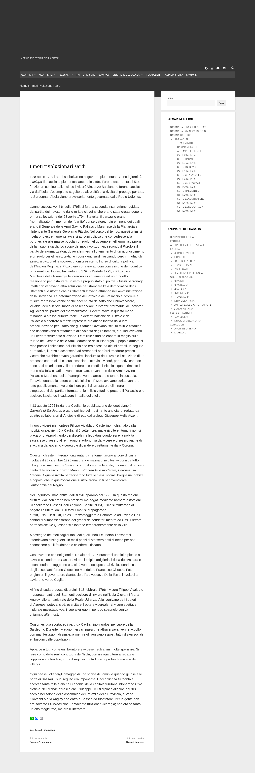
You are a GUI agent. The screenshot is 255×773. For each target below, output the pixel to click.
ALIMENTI (179, 281)
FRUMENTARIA (181, 296)
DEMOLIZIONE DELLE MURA (188, 273)
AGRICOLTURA (177, 324)
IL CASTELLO (180, 257)
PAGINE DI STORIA (173, 74)
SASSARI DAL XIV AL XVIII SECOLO (188, 131)
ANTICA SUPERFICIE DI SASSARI (187, 245)
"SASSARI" (66, 74)
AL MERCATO (180, 285)
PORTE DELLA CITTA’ (184, 261)
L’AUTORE (191, 74)
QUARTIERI (28, 74)
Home (24, 85)
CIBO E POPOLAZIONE (181, 277)
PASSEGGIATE (181, 269)
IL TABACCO (180, 332)
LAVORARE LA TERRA (185, 328)
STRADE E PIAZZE (183, 265)
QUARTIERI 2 (47, 74)
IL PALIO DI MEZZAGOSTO (187, 320)
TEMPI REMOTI (185, 143)
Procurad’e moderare (40, 742)
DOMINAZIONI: (181, 139)
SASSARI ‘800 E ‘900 (180, 135)
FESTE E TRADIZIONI (181, 312)
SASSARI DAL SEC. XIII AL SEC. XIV (188, 127)
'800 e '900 (103, 74)
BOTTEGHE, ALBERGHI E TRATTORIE (192, 304)
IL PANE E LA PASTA (184, 300)
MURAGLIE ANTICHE (184, 253)
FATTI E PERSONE (85, 74)
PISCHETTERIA (181, 292)
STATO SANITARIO (183, 308)
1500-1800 (49, 730)
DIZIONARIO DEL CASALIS (128, 74)
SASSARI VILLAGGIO (187, 147)
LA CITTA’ (175, 249)
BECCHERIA (180, 289)
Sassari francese (135, 742)
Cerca (170, 98)
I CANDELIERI (153, 74)
